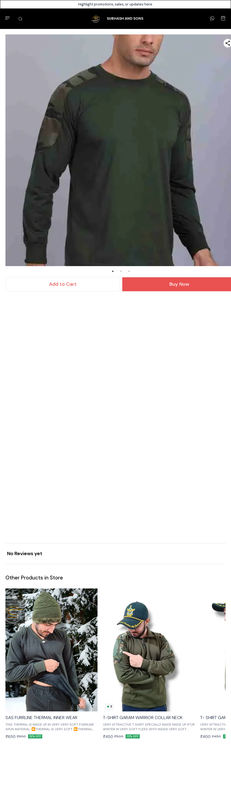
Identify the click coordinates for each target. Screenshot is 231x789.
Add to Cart (63, 284)
